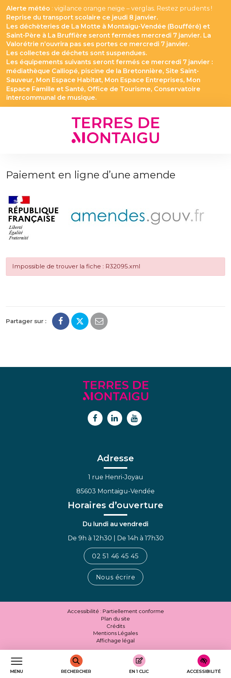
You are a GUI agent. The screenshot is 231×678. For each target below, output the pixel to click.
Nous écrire (115, 577)
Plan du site (115, 618)
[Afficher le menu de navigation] (16, 664)
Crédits (115, 626)
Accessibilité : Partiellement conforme (115, 611)
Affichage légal (115, 640)
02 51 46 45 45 (115, 556)
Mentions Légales (115, 633)
